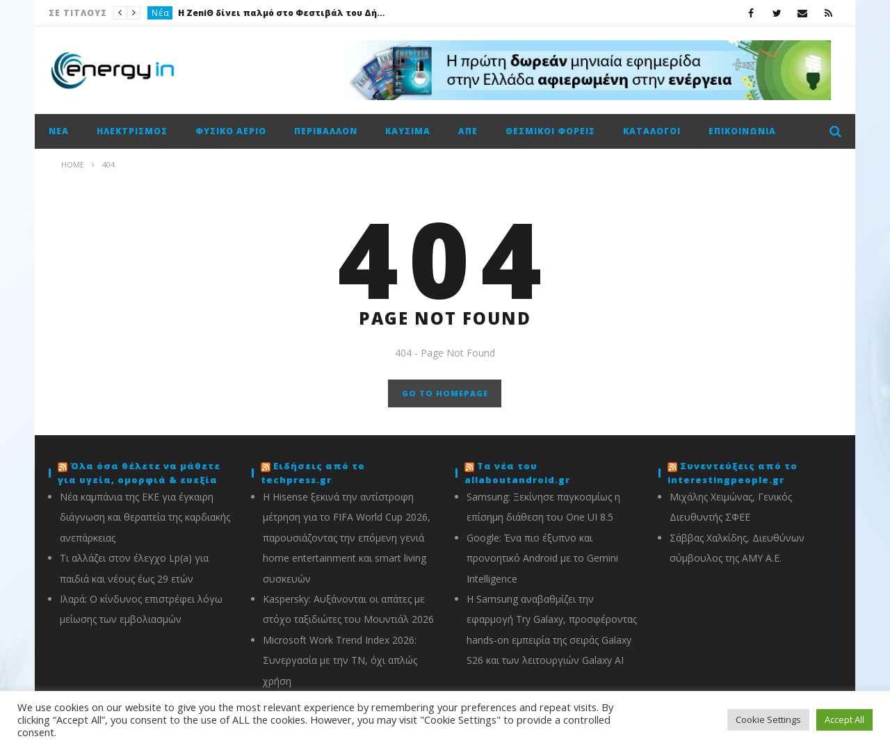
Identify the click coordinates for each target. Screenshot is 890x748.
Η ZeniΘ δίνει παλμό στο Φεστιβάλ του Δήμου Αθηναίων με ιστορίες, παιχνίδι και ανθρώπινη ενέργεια (282, 13)
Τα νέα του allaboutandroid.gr (517, 473)
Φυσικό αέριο (230, 131)
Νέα (161, 13)
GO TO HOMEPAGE (445, 393)
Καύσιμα (407, 131)
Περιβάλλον (325, 131)
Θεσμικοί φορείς (550, 131)
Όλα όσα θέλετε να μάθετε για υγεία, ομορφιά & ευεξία (139, 473)
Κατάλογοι (652, 131)
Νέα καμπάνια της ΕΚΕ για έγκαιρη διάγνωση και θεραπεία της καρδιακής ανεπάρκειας (145, 517)
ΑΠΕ (468, 131)
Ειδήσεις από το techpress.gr (313, 473)
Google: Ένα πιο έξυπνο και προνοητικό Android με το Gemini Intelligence (542, 558)
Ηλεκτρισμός (132, 131)
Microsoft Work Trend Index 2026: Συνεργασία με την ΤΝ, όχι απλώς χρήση (340, 660)
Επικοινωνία (742, 131)
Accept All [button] (844, 719)
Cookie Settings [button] (768, 719)
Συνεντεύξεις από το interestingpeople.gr (733, 473)
